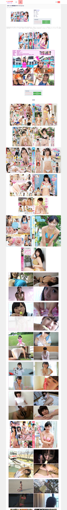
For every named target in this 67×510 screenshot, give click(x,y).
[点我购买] (38, 10)
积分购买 (37, 92)
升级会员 (37, 94)
